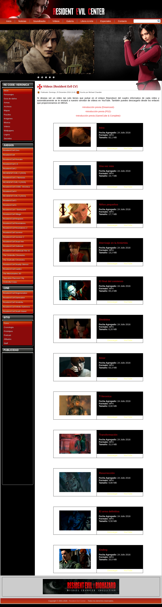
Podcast (7, 335)
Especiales (105, 21)
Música (7, 122)
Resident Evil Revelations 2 (15, 228)
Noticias (22, 21)
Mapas (7, 110)
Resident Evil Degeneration (15, 293)
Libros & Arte (87, 21)
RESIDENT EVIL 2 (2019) (14, 173)
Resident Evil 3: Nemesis (14, 177)
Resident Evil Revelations (14, 223)
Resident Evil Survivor (12, 232)
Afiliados (7, 339)
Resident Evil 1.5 (10, 164)
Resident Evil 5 (9, 200)
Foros (6, 323)
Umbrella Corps (10, 282)
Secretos (8, 138)
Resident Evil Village (12, 214)
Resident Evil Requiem (13, 219)
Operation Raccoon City (13, 278)
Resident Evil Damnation (14, 297)
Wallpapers (9, 130)
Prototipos (8, 331)
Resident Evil (9, 155)
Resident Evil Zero (11, 150)
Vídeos (56, 21)
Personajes (9, 94)
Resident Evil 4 (9, 191)
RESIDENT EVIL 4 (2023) (14, 196)
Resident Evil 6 (9, 205)
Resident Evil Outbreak (13, 246)
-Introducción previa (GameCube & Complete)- (98, 115)
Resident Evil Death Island (14, 311)
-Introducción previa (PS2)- (98, 111)
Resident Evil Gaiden (12, 269)
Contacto (122, 21)
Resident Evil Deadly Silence (15, 264)
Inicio (8, 21)
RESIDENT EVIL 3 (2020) (14, 182)
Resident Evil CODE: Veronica (16, 187)
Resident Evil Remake (13, 159)
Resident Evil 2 (9, 168)
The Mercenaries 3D (12, 273)
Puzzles (7, 114)
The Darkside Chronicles (14, 260)
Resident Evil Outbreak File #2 (16, 251)
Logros (7, 134)
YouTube (128, 148)
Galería (70, 21)
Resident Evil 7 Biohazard (14, 209)
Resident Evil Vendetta (13, 302)
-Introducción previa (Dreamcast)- (98, 107)
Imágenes (8, 118)
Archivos (7, 106)
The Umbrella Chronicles (14, 255)
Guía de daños (10, 98)
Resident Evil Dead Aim (13, 241)
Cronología (9, 327)
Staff (6, 343)
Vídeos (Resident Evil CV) (60, 86)
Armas (7, 102)
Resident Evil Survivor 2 (13, 237)
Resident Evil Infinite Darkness (16, 307)
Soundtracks (39, 21)
